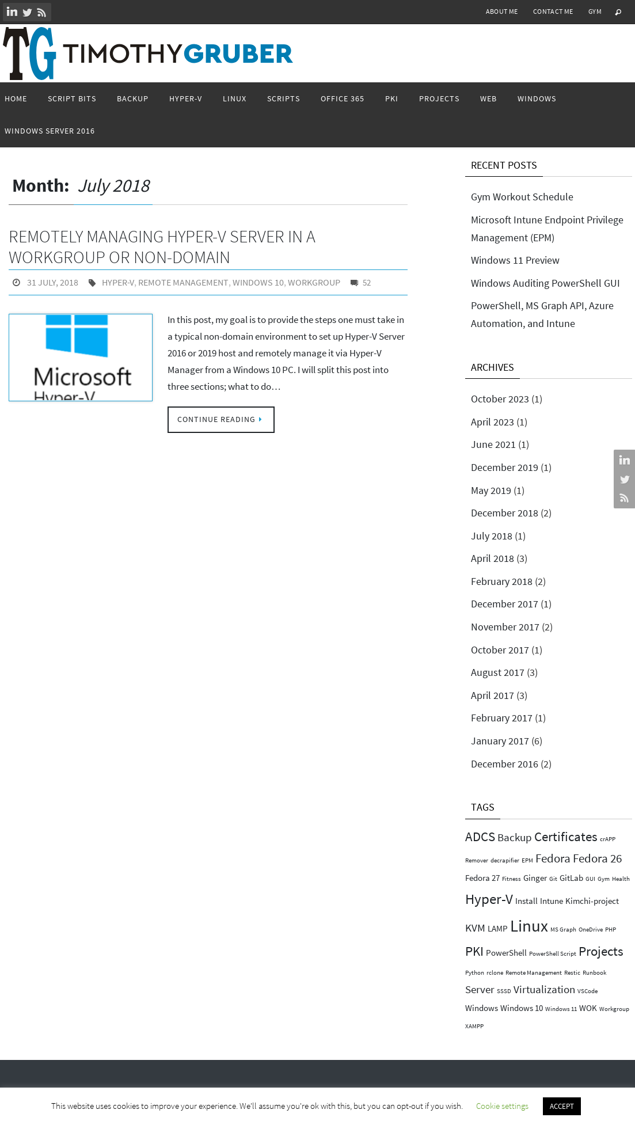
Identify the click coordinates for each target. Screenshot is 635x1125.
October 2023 (500, 398)
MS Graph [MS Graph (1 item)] (563, 929)
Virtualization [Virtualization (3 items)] (544, 989)
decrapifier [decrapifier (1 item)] (504, 860)
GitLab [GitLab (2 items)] (571, 877)
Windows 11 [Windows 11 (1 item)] (561, 1009)
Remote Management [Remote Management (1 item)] (533, 972)
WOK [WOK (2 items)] (588, 1007)
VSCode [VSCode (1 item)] (587, 991)
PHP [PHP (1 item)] (610, 929)
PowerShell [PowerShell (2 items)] (506, 952)
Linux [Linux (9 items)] (529, 925)
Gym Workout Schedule (522, 196)
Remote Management (182, 282)
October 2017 (500, 649)
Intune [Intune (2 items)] (551, 900)
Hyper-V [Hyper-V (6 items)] (489, 899)
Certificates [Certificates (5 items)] (566, 836)
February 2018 (502, 581)
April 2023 (492, 421)
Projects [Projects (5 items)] (601, 950)
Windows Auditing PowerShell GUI (545, 283)
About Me (502, 11)
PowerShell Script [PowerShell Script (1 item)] (552, 953)
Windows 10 (256, 282)
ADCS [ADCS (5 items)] (480, 836)
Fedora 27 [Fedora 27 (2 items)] (482, 877)
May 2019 (491, 490)
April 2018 (492, 558)
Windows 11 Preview (515, 260)
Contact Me (553, 11)
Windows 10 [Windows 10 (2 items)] (521, 1007)
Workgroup (312, 282)
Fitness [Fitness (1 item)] (511, 879)
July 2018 (491, 535)
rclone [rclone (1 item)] (494, 972)
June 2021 (493, 444)
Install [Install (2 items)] (526, 900)
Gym (595, 11)
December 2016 (504, 763)
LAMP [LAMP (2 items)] (498, 928)
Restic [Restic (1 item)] (572, 972)
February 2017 (502, 717)
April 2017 (492, 695)
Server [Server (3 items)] (480, 989)
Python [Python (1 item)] (474, 972)
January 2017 (500, 740)
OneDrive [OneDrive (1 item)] (591, 929)
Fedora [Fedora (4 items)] (553, 858)
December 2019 (504, 467)
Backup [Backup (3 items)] (514, 837)
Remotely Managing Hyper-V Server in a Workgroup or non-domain (162, 246)
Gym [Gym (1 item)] (604, 879)
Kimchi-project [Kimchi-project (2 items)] (592, 900)
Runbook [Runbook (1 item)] (594, 972)
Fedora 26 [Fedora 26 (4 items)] (597, 858)
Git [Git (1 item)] (553, 879)
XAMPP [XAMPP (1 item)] (474, 1026)
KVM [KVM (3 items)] (475, 927)
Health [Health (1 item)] (621, 879)
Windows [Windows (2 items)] (481, 1007)
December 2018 (504, 512)
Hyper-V (118, 282)
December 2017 (504, 603)
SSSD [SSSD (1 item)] (504, 991)
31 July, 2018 (52, 282)
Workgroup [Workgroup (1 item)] (614, 1009)
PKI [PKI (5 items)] (474, 950)
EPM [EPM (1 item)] (527, 860)
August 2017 (497, 672)
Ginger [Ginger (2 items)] (535, 877)
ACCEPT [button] (562, 1106)
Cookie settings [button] (502, 1105)
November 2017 (505, 626)
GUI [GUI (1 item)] (590, 879)
